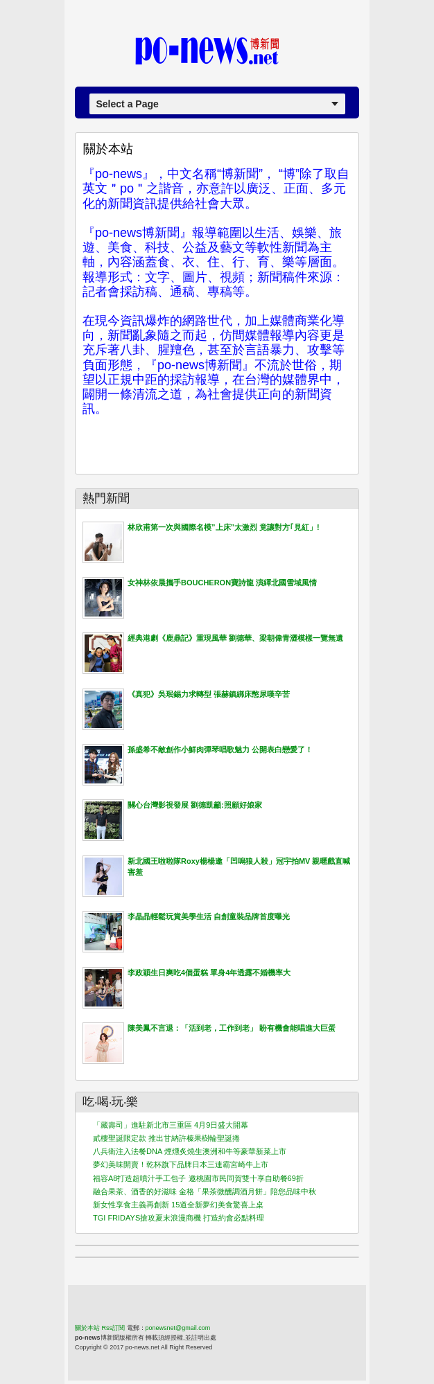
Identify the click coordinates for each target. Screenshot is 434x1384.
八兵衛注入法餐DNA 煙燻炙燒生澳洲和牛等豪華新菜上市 (189, 1151)
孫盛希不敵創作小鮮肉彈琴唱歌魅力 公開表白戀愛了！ (220, 749)
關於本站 (108, 149)
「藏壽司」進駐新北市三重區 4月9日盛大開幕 (170, 1125)
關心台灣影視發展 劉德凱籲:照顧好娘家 (195, 805)
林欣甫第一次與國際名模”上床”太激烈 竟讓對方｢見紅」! (224, 527)
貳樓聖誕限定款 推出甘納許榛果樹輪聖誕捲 (166, 1138)
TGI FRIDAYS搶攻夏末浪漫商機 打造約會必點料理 (178, 1218)
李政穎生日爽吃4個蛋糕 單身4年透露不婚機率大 (209, 972)
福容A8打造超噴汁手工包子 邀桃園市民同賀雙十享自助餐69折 (198, 1178)
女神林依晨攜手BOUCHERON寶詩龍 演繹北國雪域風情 (222, 582)
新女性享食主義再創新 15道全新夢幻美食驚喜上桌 (178, 1204)
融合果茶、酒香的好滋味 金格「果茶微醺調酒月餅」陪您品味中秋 (204, 1191)
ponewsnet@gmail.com (178, 1327)
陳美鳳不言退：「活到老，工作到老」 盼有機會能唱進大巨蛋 (232, 1028)
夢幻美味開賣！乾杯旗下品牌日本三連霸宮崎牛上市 (180, 1164)
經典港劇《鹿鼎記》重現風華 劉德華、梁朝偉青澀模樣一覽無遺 (235, 638)
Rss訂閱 (113, 1327)
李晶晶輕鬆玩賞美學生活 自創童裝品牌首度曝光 (209, 916)
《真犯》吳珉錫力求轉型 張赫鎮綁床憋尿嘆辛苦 (209, 694)
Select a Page (127, 103)
